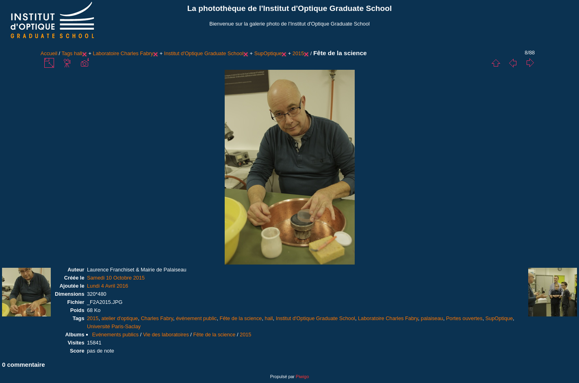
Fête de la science (241, 318)
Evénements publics (115, 334)
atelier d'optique (120, 318)
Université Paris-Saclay (114, 326)
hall (78, 53)
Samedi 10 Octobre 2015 (116, 278)
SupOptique (268, 53)
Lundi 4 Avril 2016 (107, 286)
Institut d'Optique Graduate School (203, 53)
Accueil (49, 53)
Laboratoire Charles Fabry (123, 53)
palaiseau (432, 318)
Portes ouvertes (464, 318)
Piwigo (302, 376)
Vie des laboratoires (166, 334)
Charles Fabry (157, 318)
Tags (66, 53)
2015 (298, 53)
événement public (196, 318)
